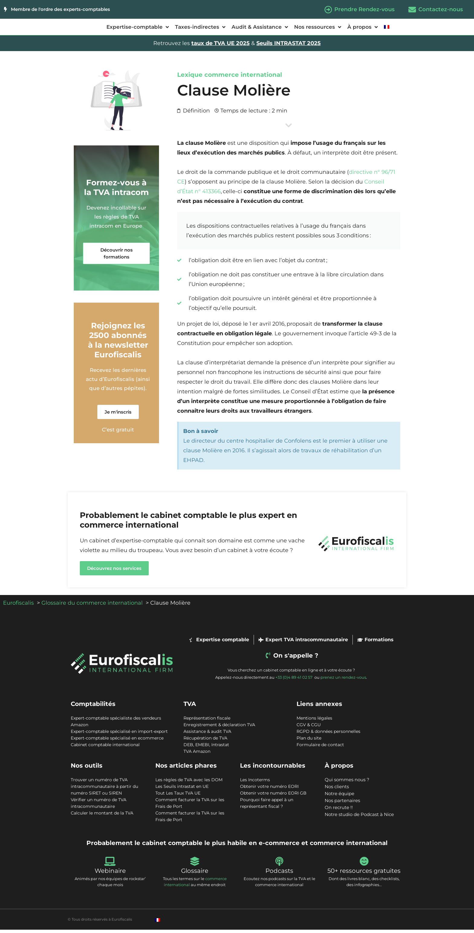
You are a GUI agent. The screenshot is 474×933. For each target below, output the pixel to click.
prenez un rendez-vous (343, 680)
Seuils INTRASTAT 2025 (288, 46)
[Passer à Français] (157, 923)
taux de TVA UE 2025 (220, 46)
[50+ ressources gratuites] (363, 864)
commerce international (243, 78)
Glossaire (194, 874)
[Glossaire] (194, 864)
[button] (116, 257)
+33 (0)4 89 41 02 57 (294, 680)
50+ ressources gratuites (364, 874)
